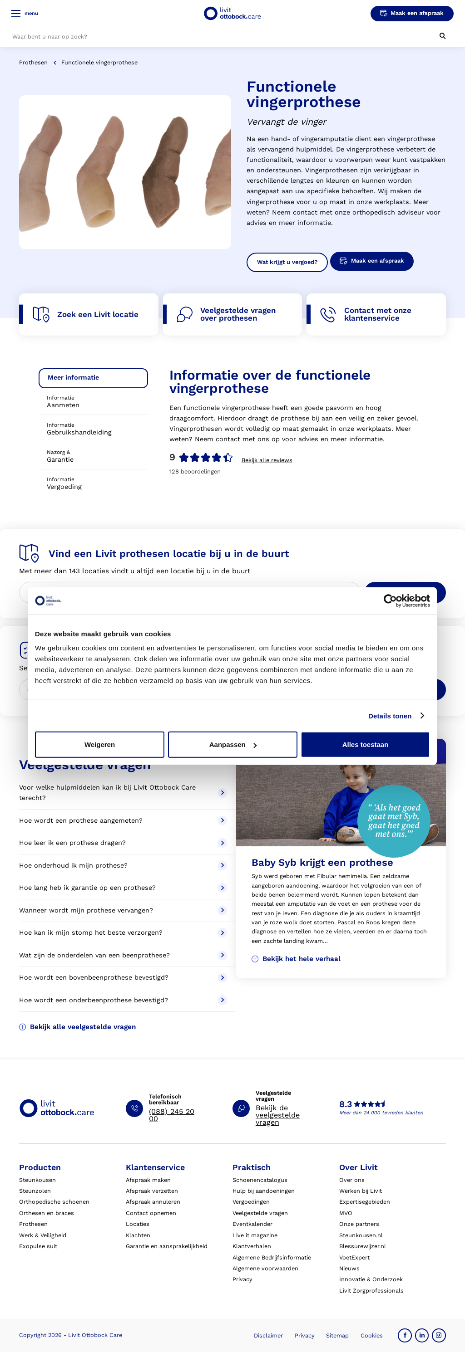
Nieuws (349, 1268)
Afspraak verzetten (152, 1190)
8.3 (345, 1104)
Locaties (137, 1223)
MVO (345, 1213)
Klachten (138, 1235)
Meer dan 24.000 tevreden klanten (381, 1113)
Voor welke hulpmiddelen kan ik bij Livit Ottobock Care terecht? (123, 793)
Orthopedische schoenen (54, 1201)
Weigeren (99, 744)
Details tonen (389, 715)
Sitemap (337, 1335)
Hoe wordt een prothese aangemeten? (123, 820)
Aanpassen (233, 744)
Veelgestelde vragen (260, 1213)
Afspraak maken (148, 1179)
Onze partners (359, 1223)
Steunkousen (37, 1179)
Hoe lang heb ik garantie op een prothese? (123, 888)
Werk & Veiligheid (42, 1235)
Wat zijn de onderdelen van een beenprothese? (123, 955)
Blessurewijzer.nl (362, 1246)
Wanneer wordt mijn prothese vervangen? (123, 910)
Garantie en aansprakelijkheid (167, 1246)
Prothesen (33, 62)
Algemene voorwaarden (265, 1268)
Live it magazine (254, 1235)
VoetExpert (354, 1257)
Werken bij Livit (360, 1190)
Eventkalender (252, 1223)
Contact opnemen (151, 1213)
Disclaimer (268, 1335)
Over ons (352, 1179)
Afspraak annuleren (153, 1201)
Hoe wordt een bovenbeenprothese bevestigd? (123, 977)
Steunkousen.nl (361, 1235)
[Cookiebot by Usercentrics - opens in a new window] (390, 600)
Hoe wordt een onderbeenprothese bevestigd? (123, 1000)
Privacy (242, 1279)
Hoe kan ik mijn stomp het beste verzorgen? (123, 932)
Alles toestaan (365, 744)
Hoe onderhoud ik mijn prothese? (123, 865)
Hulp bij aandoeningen (263, 1190)
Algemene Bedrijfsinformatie (271, 1257)
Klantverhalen (251, 1246)
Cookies (372, 1335)
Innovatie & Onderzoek (371, 1279)
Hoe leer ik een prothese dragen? (123, 843)
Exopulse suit (38, 1246)
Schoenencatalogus (259, 1179)
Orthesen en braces (46, 1213)
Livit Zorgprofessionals (371, 1290)
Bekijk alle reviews (267, 460)
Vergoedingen (251, 1201)
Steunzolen (35, 1190)
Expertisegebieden (364, 1201)
